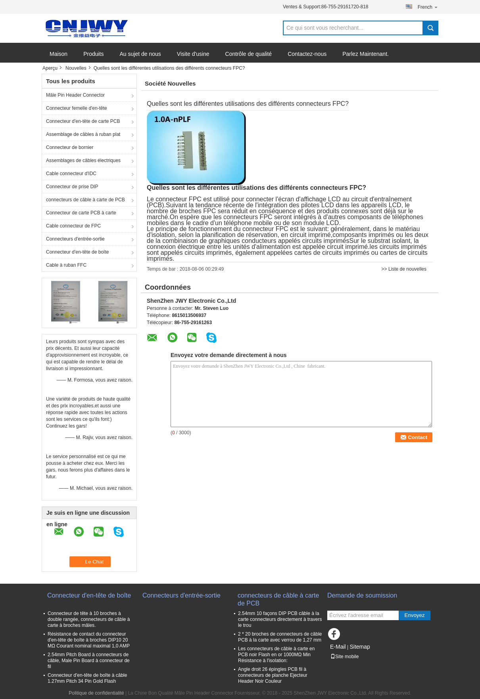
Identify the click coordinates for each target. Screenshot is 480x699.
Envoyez (414, 615)
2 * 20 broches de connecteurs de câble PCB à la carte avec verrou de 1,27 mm (280, 637)
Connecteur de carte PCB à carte (81, 213)
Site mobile (344, 656)
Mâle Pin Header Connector (75, 95)
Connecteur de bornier (69, 147)
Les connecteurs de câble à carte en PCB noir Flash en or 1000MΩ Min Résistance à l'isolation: (276, 654)
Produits (93, 54)
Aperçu (50, 68)
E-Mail (338, 647)
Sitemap (359, 647)
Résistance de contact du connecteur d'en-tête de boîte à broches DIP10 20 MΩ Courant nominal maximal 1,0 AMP (89, 640)
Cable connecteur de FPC (73, 226)
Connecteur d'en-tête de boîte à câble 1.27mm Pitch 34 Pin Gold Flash (87, 678)
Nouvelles (75, 68)
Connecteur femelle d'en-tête (76, 108)
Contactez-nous (307, 54)
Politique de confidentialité (96, 693)
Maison (58, 54)
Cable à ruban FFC (66, 265)
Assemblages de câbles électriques (83, 160)
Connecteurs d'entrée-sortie (75, 239)
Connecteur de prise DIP (72, 186)
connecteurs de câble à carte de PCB (85, 199)
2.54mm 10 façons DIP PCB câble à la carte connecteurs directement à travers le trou (280, 619)
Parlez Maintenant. (365, 54)
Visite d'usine (193, 54)
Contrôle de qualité (248, 54)
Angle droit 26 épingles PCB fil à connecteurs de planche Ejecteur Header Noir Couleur (272, 675)
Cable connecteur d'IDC (71, 173)
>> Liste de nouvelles (404, 269)
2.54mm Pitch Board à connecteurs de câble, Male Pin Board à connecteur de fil (89, 660)
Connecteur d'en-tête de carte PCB (83, 121)
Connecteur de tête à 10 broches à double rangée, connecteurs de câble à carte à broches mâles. (89, 619)
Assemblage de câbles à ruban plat (83, 134)
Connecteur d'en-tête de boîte (77, 252)
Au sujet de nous (140, 54)
